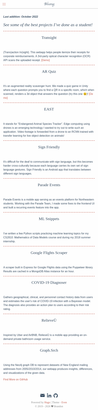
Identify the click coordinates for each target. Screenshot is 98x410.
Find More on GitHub (15, 379)
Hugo (47, 402)
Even (64, 402)
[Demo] (45, 60)
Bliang (49, 4)
